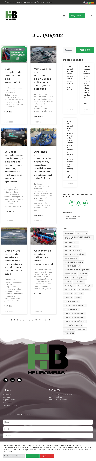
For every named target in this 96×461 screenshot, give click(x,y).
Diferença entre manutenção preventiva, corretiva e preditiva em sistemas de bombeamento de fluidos (43, 165)
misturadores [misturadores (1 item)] (83, 290)
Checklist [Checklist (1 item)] (83, 274)
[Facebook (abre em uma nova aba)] (84, 2)
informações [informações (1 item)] (70, 286)
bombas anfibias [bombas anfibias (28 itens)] (71, 242)
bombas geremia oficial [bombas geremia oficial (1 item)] (74, 262)
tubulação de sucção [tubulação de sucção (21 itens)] (73, 325)
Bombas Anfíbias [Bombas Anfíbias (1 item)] (71, 246)
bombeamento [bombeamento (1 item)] (70, 274)
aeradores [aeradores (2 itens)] (69, 233)
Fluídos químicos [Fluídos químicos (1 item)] (79, 278)
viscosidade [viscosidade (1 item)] (69, 333)
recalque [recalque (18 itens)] (68, 298)
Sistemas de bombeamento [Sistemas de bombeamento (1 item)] (75, 305)
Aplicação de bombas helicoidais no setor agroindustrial (43, 257)
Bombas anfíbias (73, 217)
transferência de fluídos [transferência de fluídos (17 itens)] (74, 317)
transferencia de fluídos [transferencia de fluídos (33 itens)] (74, 313)
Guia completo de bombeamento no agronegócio (14, 75)
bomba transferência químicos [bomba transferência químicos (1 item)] (77, 270)
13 (49, 320)
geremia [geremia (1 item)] (68, 282)
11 (40, 320)
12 (44, 320)
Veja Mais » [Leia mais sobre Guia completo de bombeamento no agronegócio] (9, 112)
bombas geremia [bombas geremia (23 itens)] (71, 258)
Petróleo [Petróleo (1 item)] (68, 294)
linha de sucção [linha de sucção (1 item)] (84, 286)
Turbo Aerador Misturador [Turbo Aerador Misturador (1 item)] (75, 329)
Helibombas (71, 219)
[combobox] (69, 50)
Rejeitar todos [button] (46, 456)
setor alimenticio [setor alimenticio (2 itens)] (71, 301)
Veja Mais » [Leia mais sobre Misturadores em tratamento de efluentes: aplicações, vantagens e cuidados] (38, 116)
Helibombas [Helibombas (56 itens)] (79, 282)
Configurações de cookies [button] (14, 456)
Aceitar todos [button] (33, 456)
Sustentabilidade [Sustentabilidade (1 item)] (71, 309)
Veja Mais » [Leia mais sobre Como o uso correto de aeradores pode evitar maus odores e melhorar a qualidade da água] (9, 306)
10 (36, 320)
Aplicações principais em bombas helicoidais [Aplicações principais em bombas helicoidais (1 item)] (77, 237)
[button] (64, 15)
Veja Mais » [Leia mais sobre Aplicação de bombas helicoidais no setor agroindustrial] (38, 294)
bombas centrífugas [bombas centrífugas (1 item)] (73, 250)
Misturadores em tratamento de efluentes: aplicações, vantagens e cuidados (43, 78)
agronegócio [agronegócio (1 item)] (82, 233)
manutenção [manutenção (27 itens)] (70, 290)
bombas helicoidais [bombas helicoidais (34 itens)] (72, 266)
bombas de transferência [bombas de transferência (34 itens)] (74, 254)
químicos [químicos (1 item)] (78, 294)
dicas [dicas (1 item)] (67, 278)
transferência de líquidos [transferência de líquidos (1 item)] (75, 321)
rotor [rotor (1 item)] (78, 298)
